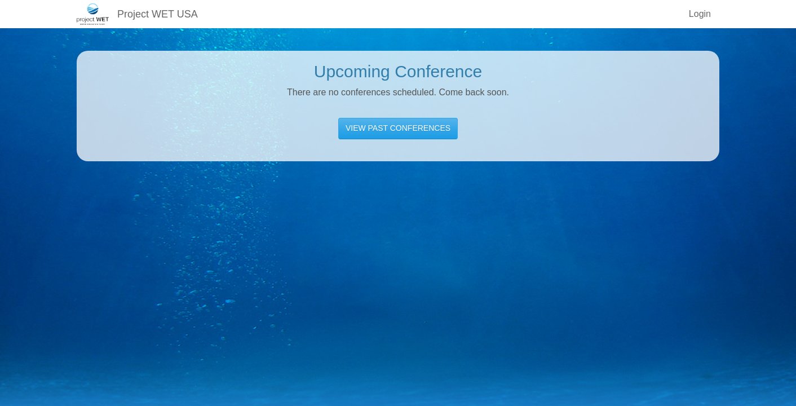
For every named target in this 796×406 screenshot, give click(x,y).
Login (700, 14)
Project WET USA (157, 14)
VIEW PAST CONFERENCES (398, 128)
